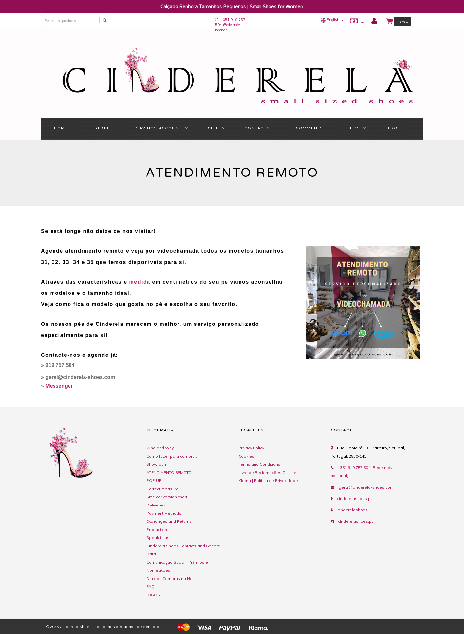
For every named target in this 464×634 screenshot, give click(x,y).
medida (139, 282)
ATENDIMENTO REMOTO (169, 472)
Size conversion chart (167, 496)
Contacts (257, 128)
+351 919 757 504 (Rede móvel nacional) (230, 24)
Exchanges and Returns (169, 521)
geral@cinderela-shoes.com (366, 487)
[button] (332, 19)
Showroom (157, 464)
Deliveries (156, 505)
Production (157, 529)
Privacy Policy (251, 447)
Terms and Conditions (259, 464)
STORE (102, 128)
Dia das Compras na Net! (171, 578)
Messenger (59, 386)
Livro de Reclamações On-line (267, 472)
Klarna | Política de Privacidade (268, 480)
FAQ (151, 586)
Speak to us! (158, 537)
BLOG (392, 128)
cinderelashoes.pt (354, 498)
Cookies (246, 456)
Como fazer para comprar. (172, 456)
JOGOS (153, 594)
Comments (309, 128)
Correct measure (162, 488)
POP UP (154, 480)
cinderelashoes (353, 509)
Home (61, 128)
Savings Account (158, 128)
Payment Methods (164, 513)
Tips (354, 128)
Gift (213, 128)
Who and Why (160, 447)
